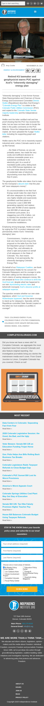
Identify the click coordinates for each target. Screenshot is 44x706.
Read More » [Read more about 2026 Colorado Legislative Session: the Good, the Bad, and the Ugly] (7, 439)
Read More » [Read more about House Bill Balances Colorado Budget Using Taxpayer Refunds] (7, 520)
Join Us (19, 690)
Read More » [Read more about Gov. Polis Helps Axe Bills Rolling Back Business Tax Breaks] (7, 460)
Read (18, 694)
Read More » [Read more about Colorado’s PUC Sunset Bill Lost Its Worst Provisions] (7, 481)
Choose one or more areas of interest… (17, 565)
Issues (18, 687)
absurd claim (23, 184)
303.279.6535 (27, 624)
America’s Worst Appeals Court (17, 486)
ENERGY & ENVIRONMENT (14, 70)
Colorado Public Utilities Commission (17, 108)
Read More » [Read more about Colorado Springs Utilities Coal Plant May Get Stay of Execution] (7, 499)
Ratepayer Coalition (24, 267)
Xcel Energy (23, 326)
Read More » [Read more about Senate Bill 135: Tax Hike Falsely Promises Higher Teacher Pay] (7, 510)
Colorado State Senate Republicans (21, 323)
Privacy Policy (22, 697)
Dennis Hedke (11, 326)
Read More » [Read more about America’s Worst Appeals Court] (7, 489)
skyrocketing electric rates (20, 284)
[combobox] (13, 3)
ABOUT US (20, 684)
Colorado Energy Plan (12, 105)
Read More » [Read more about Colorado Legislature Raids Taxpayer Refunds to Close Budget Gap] (7, 471)
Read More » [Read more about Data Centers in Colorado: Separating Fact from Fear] (7, 429)
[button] (35, 12)
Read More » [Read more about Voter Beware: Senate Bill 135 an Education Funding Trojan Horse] (7, 450)
